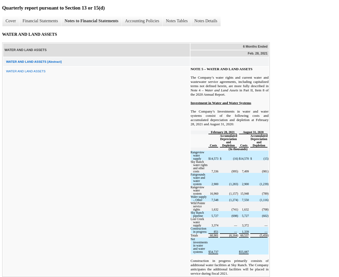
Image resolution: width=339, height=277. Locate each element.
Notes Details (205, 21)
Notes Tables (177, 21)
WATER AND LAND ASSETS (26, 71)
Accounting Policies (142, 21)
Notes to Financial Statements (91, 21)
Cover (11, 21)
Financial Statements (40, 21)
